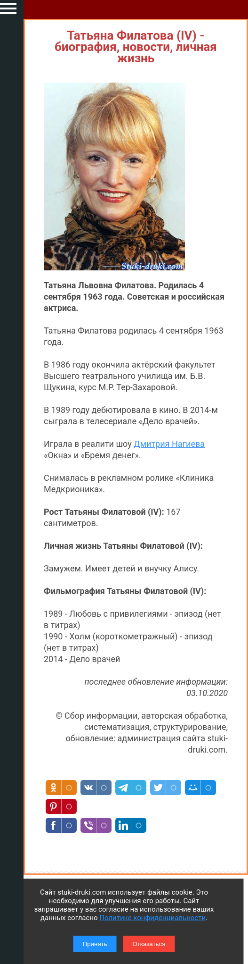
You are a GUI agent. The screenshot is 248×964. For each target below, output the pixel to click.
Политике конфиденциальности (152, 918)
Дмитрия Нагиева (169, 444)
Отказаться (148, 943)
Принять (95, 943)
